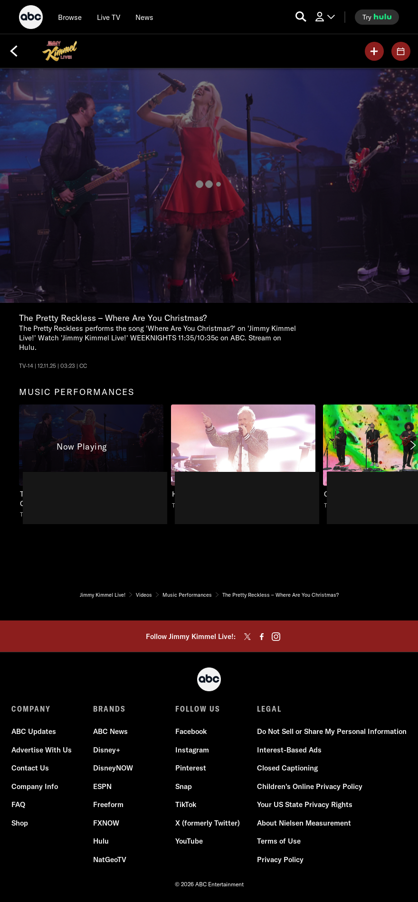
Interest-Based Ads (289, 749)
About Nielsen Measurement (304, 822)
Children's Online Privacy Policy (309, 786)
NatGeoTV (109, 859)
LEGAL (269, 709)
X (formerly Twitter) (207, 822)
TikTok (185, 804)
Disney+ (106, 749)
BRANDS (109, 709)
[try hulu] (377, 17)
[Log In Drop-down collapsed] (324, 17)
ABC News (110, 731)
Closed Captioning (287, 767)
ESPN (102, 786)
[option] (91, 464)
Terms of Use (279, 841)
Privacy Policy (280, 859)
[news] (144, 17)
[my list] (374, 51)
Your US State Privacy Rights (304, 804)
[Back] (14, 51)
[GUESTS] (400, 51)
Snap (183, 786)
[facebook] (261, 636)
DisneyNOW (113, 767)
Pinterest (190, 767)
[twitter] (247, 636)
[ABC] (31, 18)
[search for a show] (300, 17)
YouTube (189, 841)
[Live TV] (108, 17)
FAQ (18, 804)
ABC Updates (33, 731)
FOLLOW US (197, 709)
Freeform (108, 804)
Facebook (191, 731)
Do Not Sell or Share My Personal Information (332, 731)
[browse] (70, 17)
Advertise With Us (41, 749)
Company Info (34, 786)
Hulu (101, 841)
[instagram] (276, 636)
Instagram (192, 749)
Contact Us (30, 767)
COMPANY (31, 709)
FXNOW (106, 822)
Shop (19, 822)
